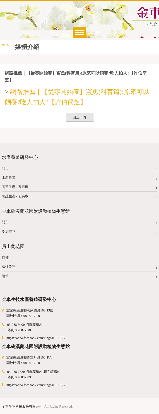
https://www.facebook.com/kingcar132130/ (35, 385)
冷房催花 (79, 232)
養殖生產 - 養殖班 (79, 188)
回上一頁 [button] (79, 117)
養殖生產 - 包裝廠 (79, 197)
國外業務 (79, 268)
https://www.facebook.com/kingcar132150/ (35, 338)
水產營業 (79, 178)
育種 (79, 258)
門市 (79, 169)
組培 (79, 277)
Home (7, 44)
